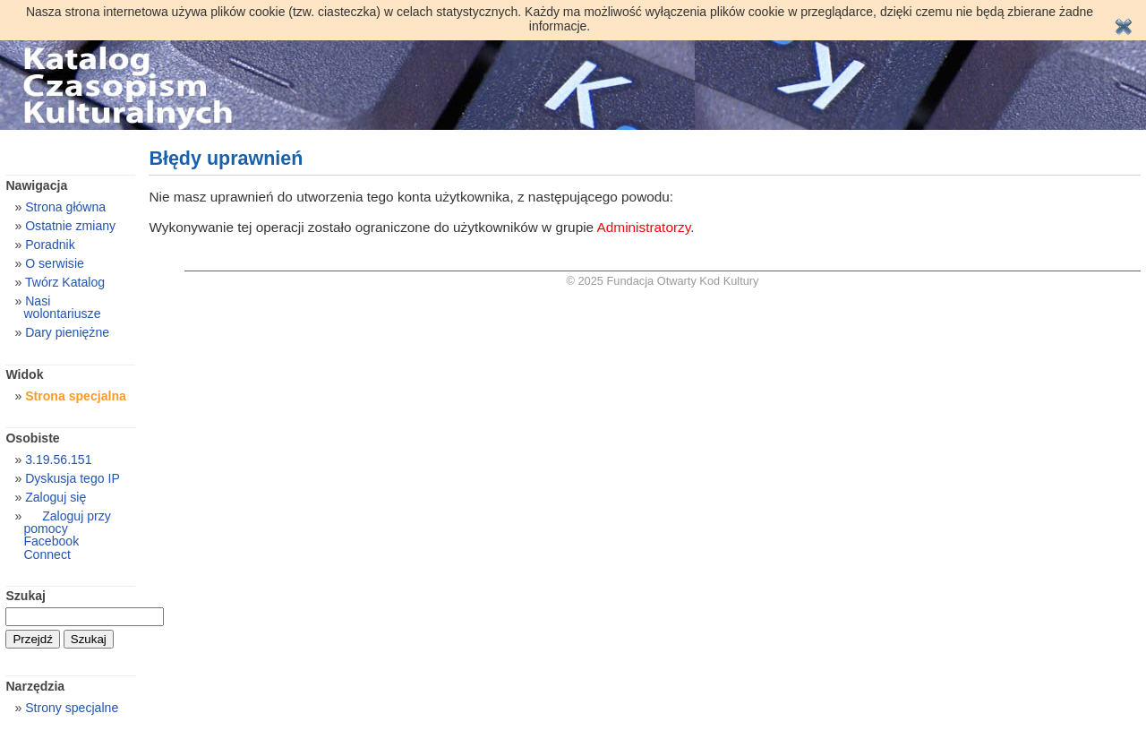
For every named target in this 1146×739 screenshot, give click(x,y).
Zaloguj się (55, 497)
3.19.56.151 (58, 459)
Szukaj (25, 596)
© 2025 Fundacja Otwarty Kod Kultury (663, 281)
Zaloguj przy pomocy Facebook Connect (66, 535)
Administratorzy (644, 227)
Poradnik (50, 244)
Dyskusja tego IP (72, 478)
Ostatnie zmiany (70, 226)
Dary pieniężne (67, 332)
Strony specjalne (71, 707)
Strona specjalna (75, 396)
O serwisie (54, 263)
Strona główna (65, 207)
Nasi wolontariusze (61, 307)
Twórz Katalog (65, 282)
